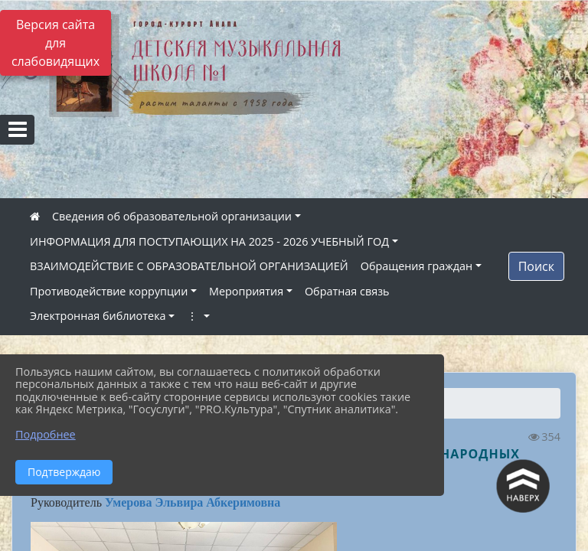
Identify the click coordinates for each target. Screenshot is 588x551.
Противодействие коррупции (109, 291)
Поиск (536, 266)
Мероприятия (246, 291)
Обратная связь (347, 291)
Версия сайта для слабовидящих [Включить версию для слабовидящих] (55, 43)
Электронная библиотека (98, 315)
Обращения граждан (416, 266)
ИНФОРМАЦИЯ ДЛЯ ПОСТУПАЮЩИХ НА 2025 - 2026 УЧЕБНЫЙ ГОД (209, 241)
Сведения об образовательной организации (172, 216)
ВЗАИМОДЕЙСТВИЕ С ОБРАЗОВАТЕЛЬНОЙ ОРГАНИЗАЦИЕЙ (189, 266)
